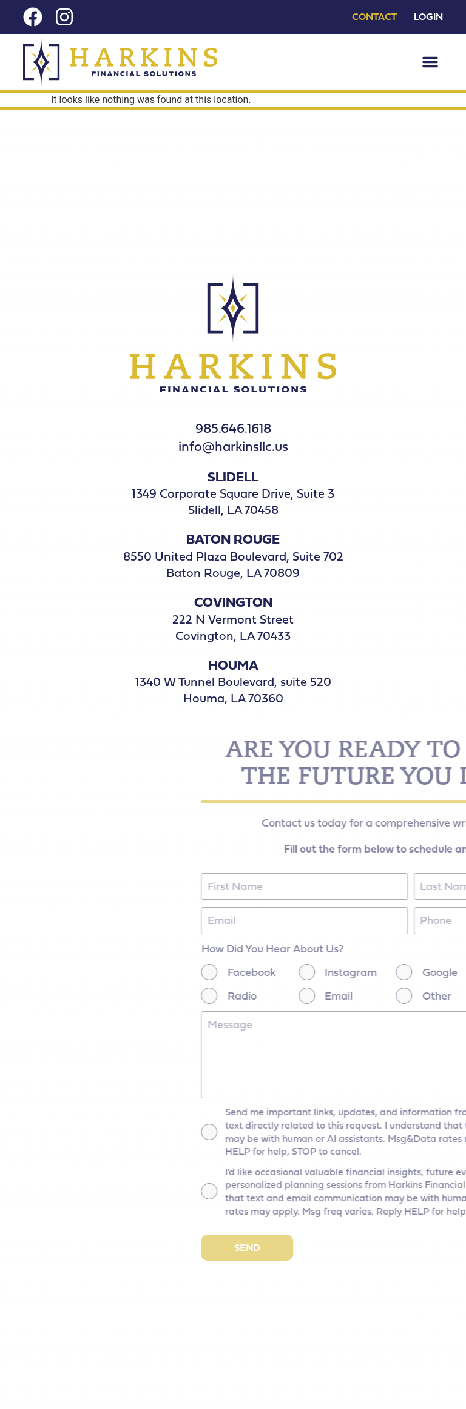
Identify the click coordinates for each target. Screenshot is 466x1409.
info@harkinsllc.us (233, 446)
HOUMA (233, 665)
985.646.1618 (233, 428)
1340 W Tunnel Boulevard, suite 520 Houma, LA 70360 (233, 690)
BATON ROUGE (233, 539)
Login (428, 17)
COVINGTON (233, 602)
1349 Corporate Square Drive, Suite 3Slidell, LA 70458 (233, 501)
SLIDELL (233, 476)
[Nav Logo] (120, 62)
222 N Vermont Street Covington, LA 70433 (233, 627)
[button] (430, 61)
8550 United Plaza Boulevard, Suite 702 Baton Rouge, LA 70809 (233, 564)
